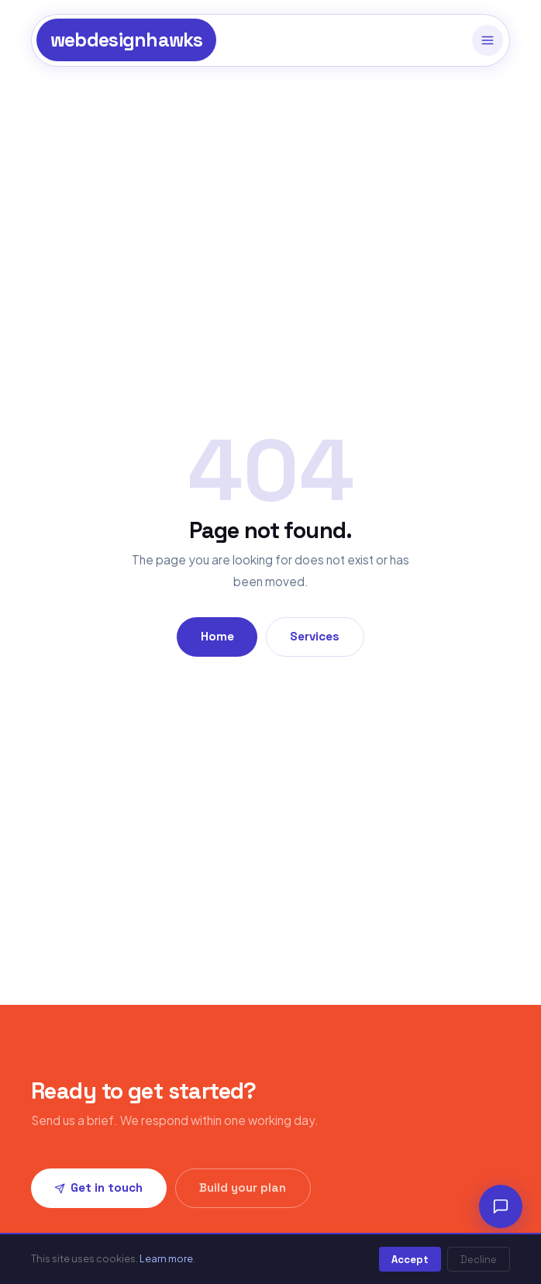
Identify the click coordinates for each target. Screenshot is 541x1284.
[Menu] (487, 40)
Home (217, 636)
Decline (478, 1259)
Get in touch (98, 1187)
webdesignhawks (126, 40)
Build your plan (242, 1187)
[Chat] (500, 1206)
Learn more (166, 1258)
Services (314, 636)
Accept (410, 1259)
